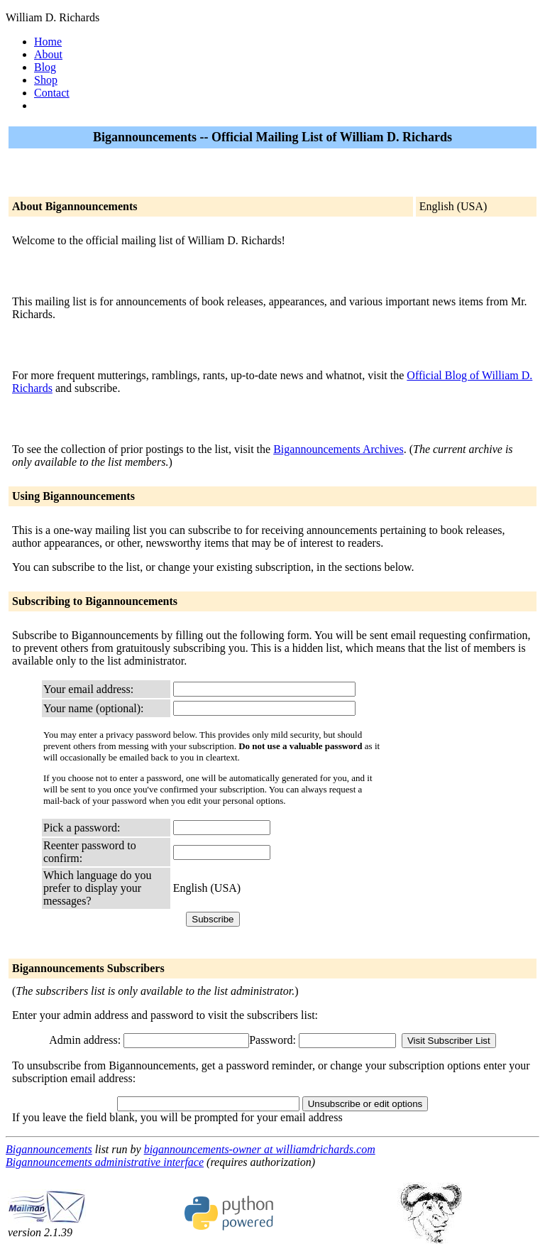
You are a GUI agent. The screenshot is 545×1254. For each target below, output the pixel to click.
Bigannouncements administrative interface (105, 1162)
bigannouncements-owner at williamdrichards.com (259, 1149)
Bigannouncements (49, 1149)
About (48, 54)
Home (48, 42)
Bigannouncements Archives (338, 449)
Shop (45, 80)
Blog (45, 67)
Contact (52, 93)
